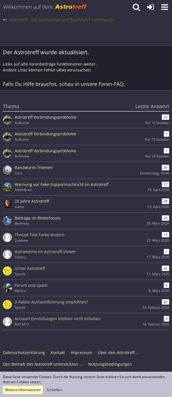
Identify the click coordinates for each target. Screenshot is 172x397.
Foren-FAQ (111, 84)
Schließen (54, 389)
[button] (164, 7)
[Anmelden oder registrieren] (150, 7)
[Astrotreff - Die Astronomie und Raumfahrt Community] (45, 7)
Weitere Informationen (23, 389)
